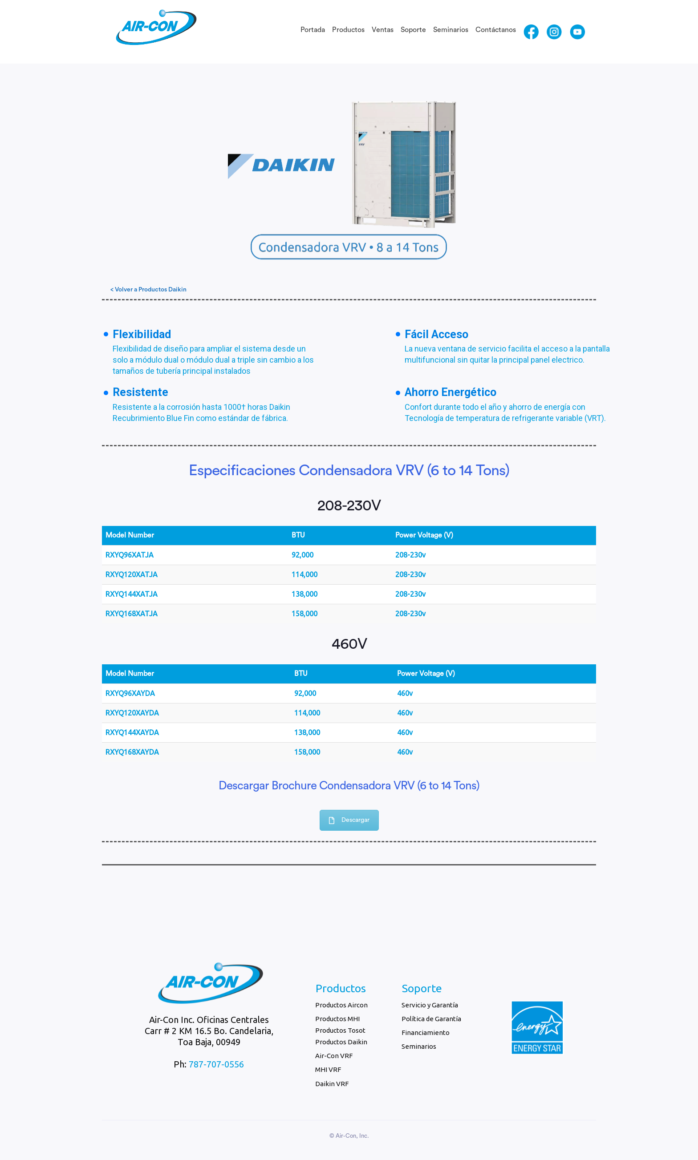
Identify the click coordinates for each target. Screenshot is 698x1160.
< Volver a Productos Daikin (148, 290)
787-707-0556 (216, 1064)
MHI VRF (328, 1069)
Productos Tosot (340, 1030)
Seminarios (450, 29)
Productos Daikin (341, 1042)
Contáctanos (495, 29)
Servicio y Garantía (430, 1005)
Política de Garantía (431, 1019)
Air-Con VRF (334, 1055)
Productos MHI (337, 1019)
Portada (312, 29)
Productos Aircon (341, 1005)
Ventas (383, 29)
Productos (348, 29)
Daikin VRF (332, 1083)
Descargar (349, 820)
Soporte (413, 29)
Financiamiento (426, 1032)
